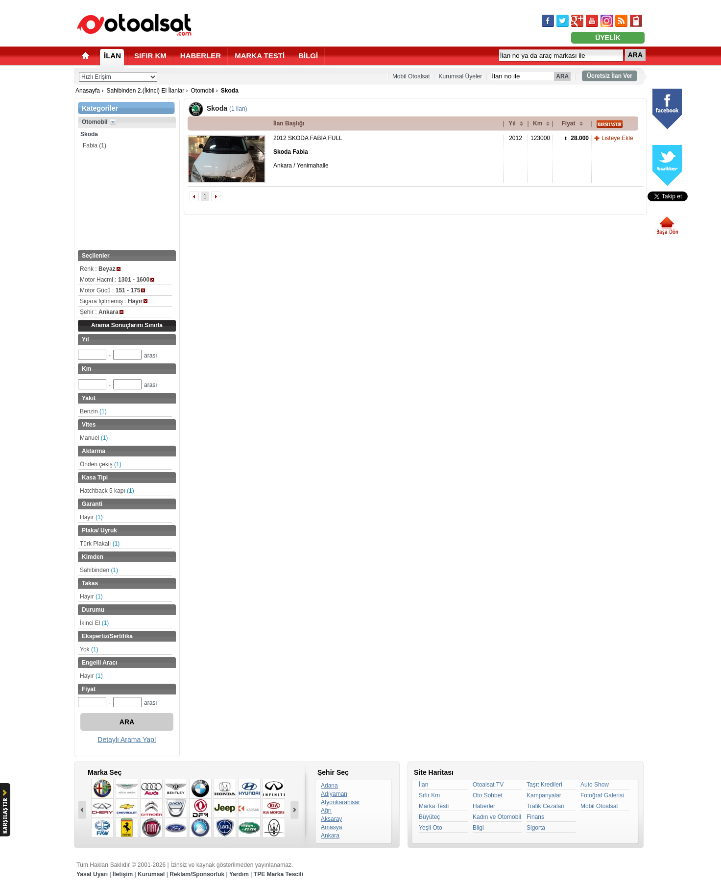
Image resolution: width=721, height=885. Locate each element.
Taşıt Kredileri (544, 784)
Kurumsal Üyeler (460, 76)
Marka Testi (434, 806)
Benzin (93, 411)
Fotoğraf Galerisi (602, 795)
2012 (515, 138)
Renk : (100, 268)
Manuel (94, 437)
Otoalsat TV (488, 784)
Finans (535, 816)
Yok (89, 649)
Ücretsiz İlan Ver (609, 75)
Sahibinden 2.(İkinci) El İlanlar (145, 90)
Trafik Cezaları (546, 806)
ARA (635, 55)
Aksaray (331, 818)
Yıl (512, 123)
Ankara (330, 835)
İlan (423, 784)
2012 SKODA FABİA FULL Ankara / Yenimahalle (307, 152)
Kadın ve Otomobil (497, 816)
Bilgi (478, 827)
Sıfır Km (429, 795)
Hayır (91, 517)
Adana (329, 785)
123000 (540, 138)
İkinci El (94, 623)
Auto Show (594, 784)
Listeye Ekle (617, 138)
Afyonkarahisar (340, 802)
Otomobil (202, 90)
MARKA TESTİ (260, 55)
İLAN (112, 55)
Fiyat (568, 123)
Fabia (94, 145)
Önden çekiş (100, 464)
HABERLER (200, 55)
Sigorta (536, 827)
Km (537, 123)
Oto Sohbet (488, 795)
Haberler (484, 806)
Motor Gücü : (112, 290)
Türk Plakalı (100, 543)
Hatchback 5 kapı (107, 490)
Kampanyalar (544, 795)
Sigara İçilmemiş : (113, 301)
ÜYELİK (607, 38)
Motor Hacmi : (117, 279)
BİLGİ (308, 55)
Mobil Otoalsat (411, 76)
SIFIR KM (150, 55)
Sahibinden (99, 570)
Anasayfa (87, 90)
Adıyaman (334, 793)
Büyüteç (429, 816)
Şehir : (101, 312)
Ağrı (326, 810)
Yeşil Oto (430, 827)
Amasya (331, 827)
